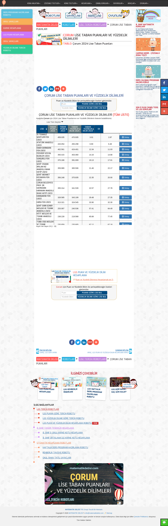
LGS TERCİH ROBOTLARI (48, 409)
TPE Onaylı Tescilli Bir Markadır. (84, 509)
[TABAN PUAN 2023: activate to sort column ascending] (89, 129)
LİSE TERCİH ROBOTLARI (92, 24)
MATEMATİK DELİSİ (47, 24)
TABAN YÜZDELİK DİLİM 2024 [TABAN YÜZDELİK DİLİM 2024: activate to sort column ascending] (103, 129)
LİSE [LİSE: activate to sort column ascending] (53, 129)
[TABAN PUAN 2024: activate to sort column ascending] (76, 129)
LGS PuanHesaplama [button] (127, 386)
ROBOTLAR (68, 24)
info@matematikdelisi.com (94, 513)
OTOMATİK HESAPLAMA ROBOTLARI (54, 443)
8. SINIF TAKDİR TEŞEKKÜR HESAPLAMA (55, 428)
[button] (39, 89)
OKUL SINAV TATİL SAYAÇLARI (57, 457)
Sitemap (109, 513)
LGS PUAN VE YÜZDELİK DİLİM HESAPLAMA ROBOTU (70, 423)
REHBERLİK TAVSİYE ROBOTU (56, 452)
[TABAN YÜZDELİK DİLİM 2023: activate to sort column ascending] (116, 129)
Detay (127, 135)
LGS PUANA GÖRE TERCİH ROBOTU (59, 413)
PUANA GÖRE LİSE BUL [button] (92, 104)
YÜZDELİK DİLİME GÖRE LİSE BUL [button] (92, 108)
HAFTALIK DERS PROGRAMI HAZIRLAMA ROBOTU (65, 447)
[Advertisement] (84, 65)
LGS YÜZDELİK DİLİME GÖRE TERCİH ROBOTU (63, 418)
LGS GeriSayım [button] (44, 386)
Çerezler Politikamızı (141, 517)
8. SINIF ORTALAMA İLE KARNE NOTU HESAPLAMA (66, 437)
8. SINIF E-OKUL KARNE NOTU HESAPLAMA (63, 432)
